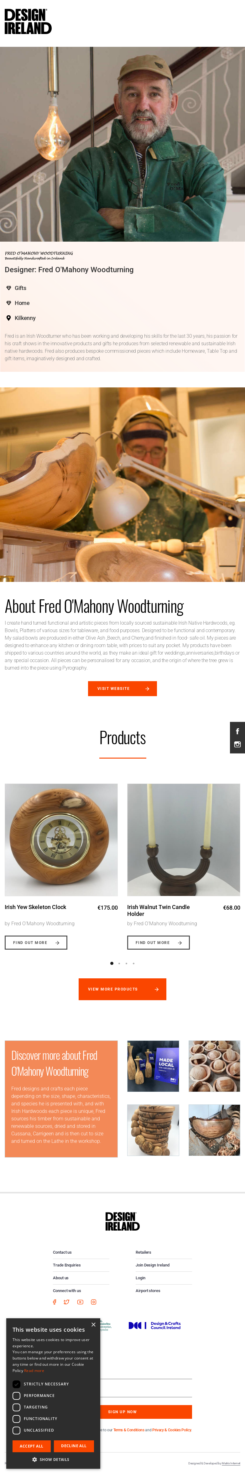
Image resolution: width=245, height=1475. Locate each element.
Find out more (30, 943)
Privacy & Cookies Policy (171, 1430)
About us (61, 1278)
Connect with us (67, 1290)
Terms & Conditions (128, 1430)
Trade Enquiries (67, 1265)
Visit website (113, 688)
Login (140, 1278)
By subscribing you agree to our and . (127, 1430)
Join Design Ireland (152, 1265)
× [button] (93, 1325)
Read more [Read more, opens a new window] (34, 1370)
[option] (61, 862)
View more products (113, 989)
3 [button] (126, 963)
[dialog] (53, 1393)
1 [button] (111, 963)
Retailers (143, 1252)
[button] (53, 1459)
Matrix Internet (231, 1463)
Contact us (62, 1252)
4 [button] (133, 963)
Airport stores (148, 1290)
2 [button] (119, 963)
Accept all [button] (31, 1446)
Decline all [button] (73, 1445)
